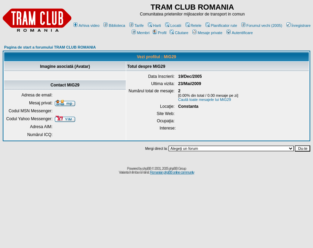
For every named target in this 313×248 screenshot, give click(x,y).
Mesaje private (207, 33)
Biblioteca (114, 25)
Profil (159, 33)
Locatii (173, 25)
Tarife (136, 25)
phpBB (146, 168)
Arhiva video (86, 25)
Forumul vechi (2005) (261, 25)
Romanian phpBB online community (172, 172)
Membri (141, 33)
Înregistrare (298, 25)
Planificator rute (221, 25)
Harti (154, 25)
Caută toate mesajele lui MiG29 (204, 99)
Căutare (179, 33)
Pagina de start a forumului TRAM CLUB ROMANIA (50, 47)
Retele (193, 25)
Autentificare (239, 33)
